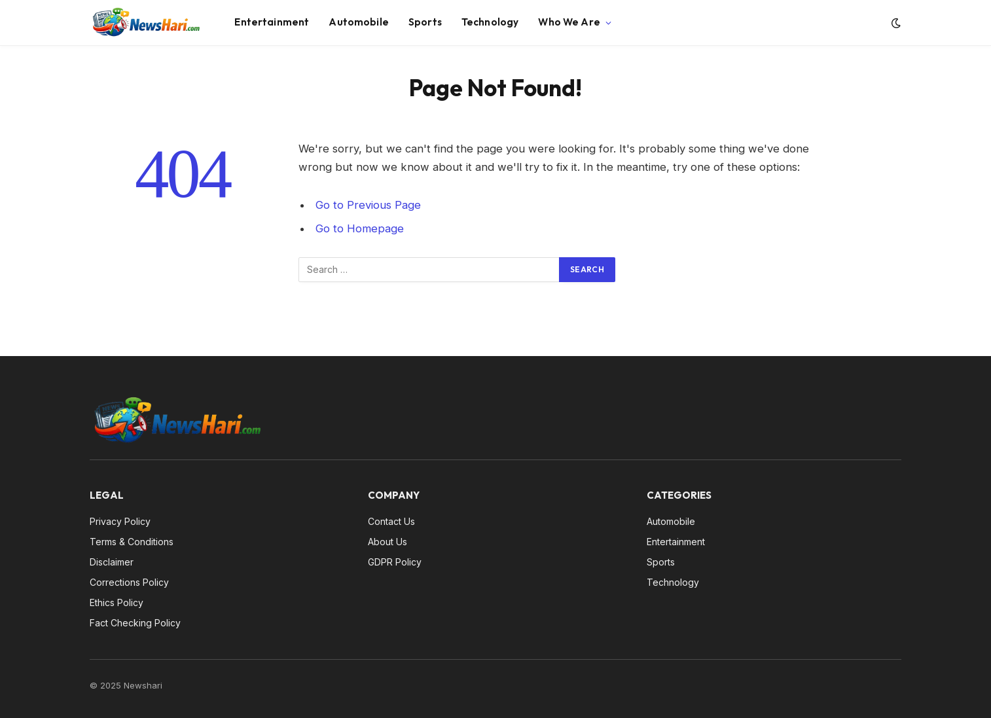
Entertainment (271, 22)
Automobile (359, 22)
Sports (425, 22)
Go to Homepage (359, 228)
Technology (490, 22)
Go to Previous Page (368, 204)
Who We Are (569, 22)
